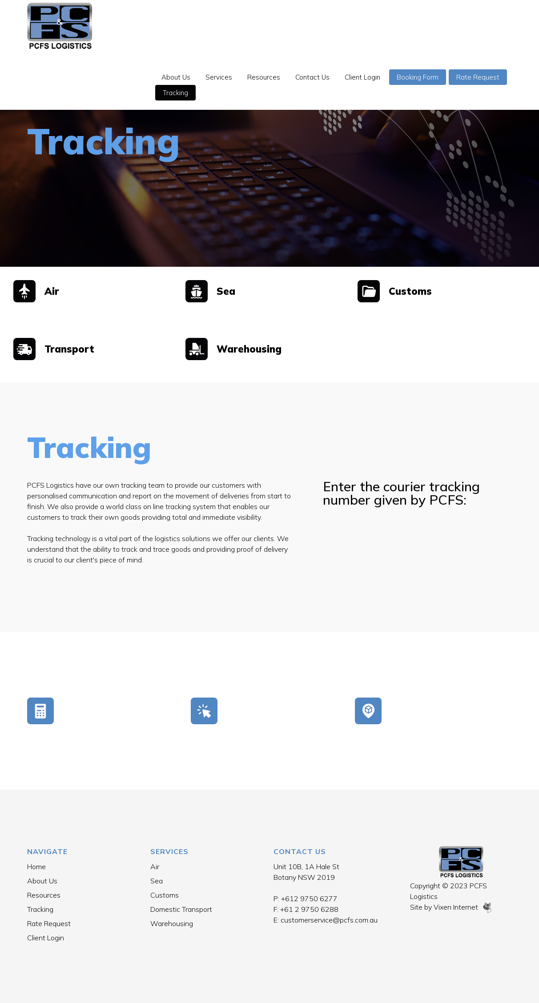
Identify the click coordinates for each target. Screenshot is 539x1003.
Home (36, 866)
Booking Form (422, 25)
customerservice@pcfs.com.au (329, 919)
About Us (180, 25)
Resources (268, 25)
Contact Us (317, 25)
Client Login (367, 25)
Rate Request (189, 41)
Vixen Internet (463, 907)
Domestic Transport (181, 909)
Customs (164, 895)
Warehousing (171, 923)
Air (154, 866)
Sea (156, 880)
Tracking (241, 41)
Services (223, 25)
